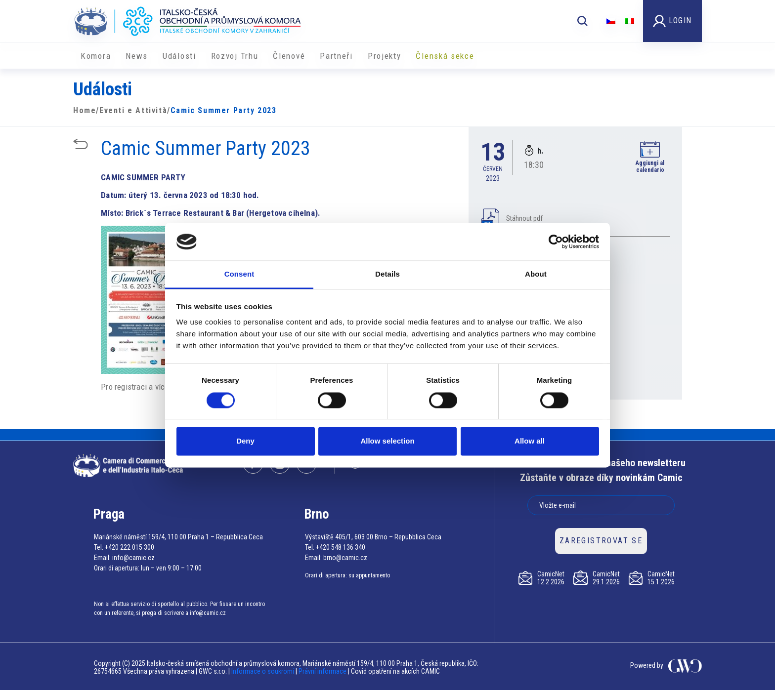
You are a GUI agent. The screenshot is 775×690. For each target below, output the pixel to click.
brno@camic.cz (345, 558)
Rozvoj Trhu (234, 56)
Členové (289, 56)
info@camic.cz (133, 558)
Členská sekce (445, 56)
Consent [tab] (239, 274)
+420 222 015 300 (129, 547)
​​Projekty (384, 56)
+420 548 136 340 (340, 547)
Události (179, 56)
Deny (245, 441)
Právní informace (322, 671)
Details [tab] (387, 274)
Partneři (336, 56)
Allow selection (387, 441)
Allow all (530, 441)
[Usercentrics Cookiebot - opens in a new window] (556, 241)
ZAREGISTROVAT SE (601, 540)
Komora (96, 56)
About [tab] (536, 274)
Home (84, 110)
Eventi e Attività (133, 110)
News (137, 56)
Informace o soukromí (263, 671)
